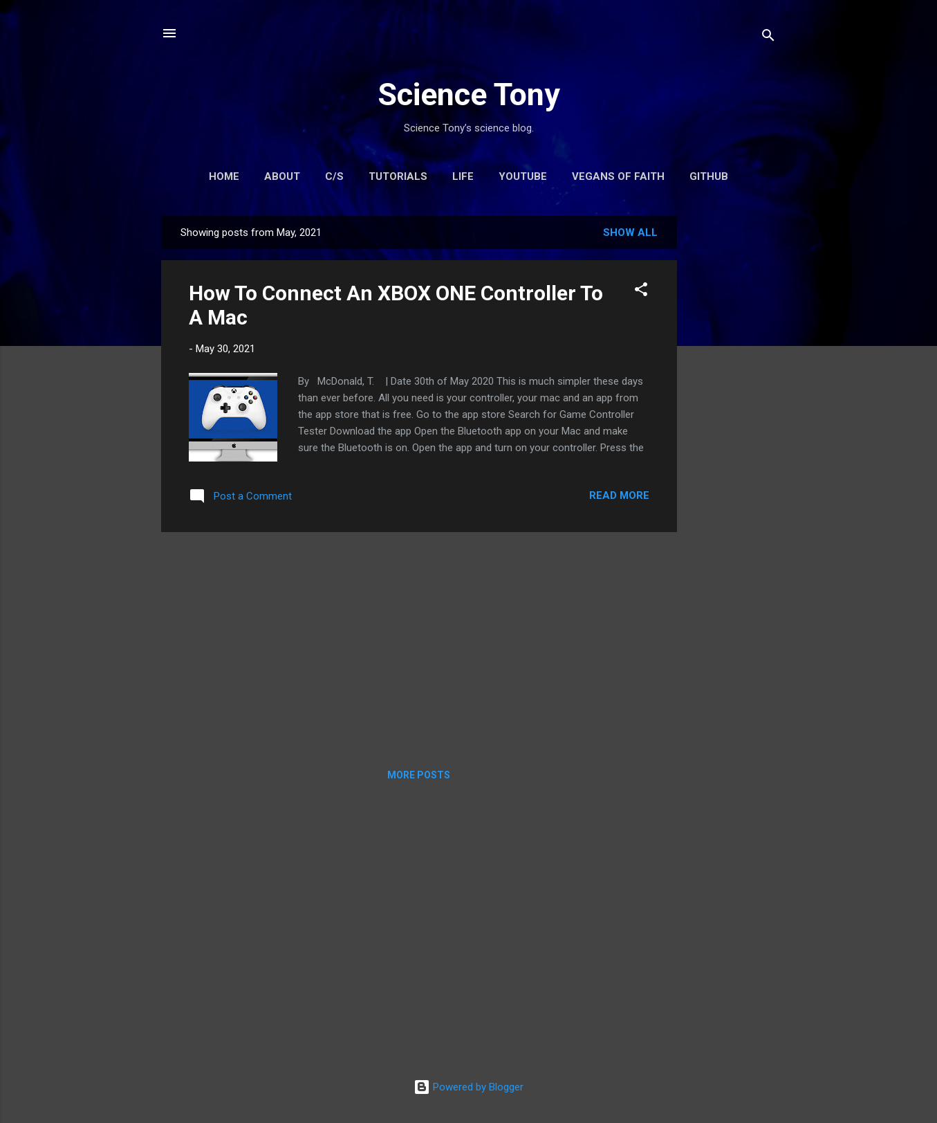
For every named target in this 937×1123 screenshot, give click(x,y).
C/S (334, 176)
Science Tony (469, 94)
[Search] (768, 38)
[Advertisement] (732, 423)
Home (224, 176)
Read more (619, 495)
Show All (630, 232)
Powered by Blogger (468, 1087)
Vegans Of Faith (618, 176)
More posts (418, 774)
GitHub (708, 176)
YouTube (523, 176)
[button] (641, 291)
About (282, 176)
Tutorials (398, 176)
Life (463, 176)
